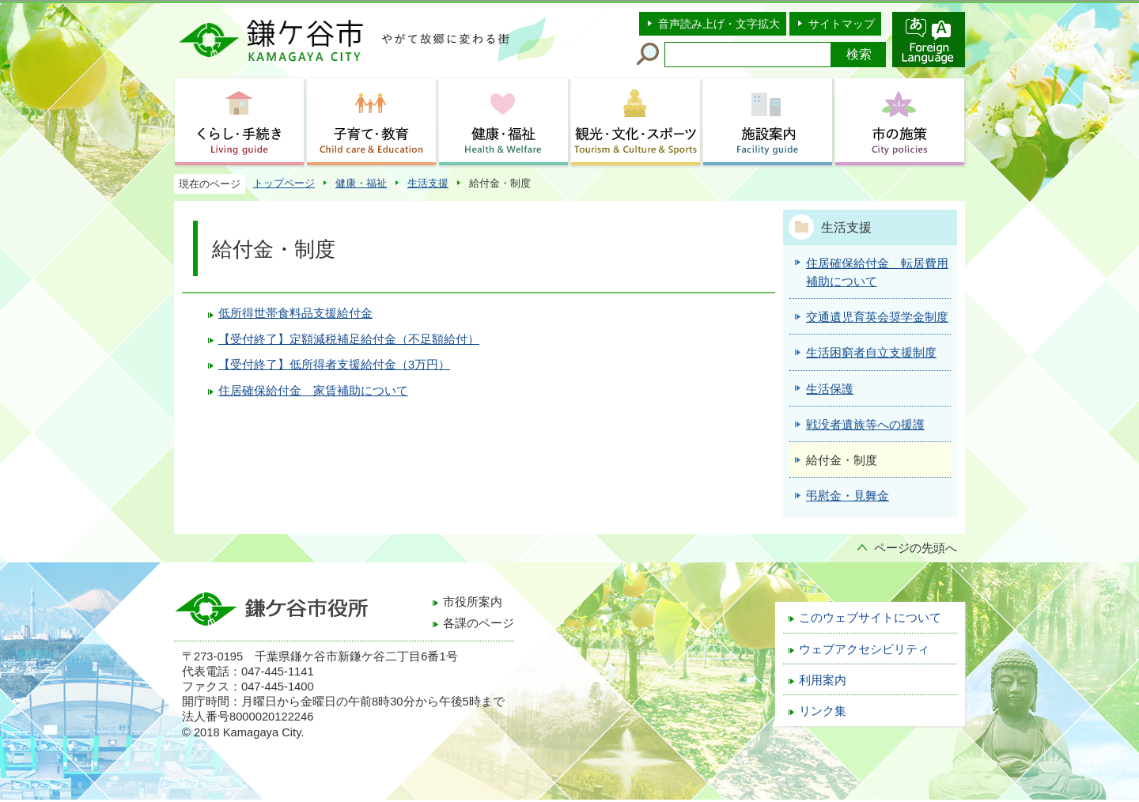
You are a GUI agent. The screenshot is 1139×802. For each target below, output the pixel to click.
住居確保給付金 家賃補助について (313, 390)
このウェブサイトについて (870, 617)
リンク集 (822, 711)
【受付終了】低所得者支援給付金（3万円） (334, 364)
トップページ (284, 183)
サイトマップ (841, 23)
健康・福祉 (361, 183)
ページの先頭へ (915, 548)
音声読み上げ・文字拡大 (719, 23)
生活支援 (427, 183)
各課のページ (478, 623)
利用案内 (822, 680)
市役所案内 (472, 602)
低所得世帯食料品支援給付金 (295, 313)
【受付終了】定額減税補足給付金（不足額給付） (348, 339)
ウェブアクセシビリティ (864, 649)
